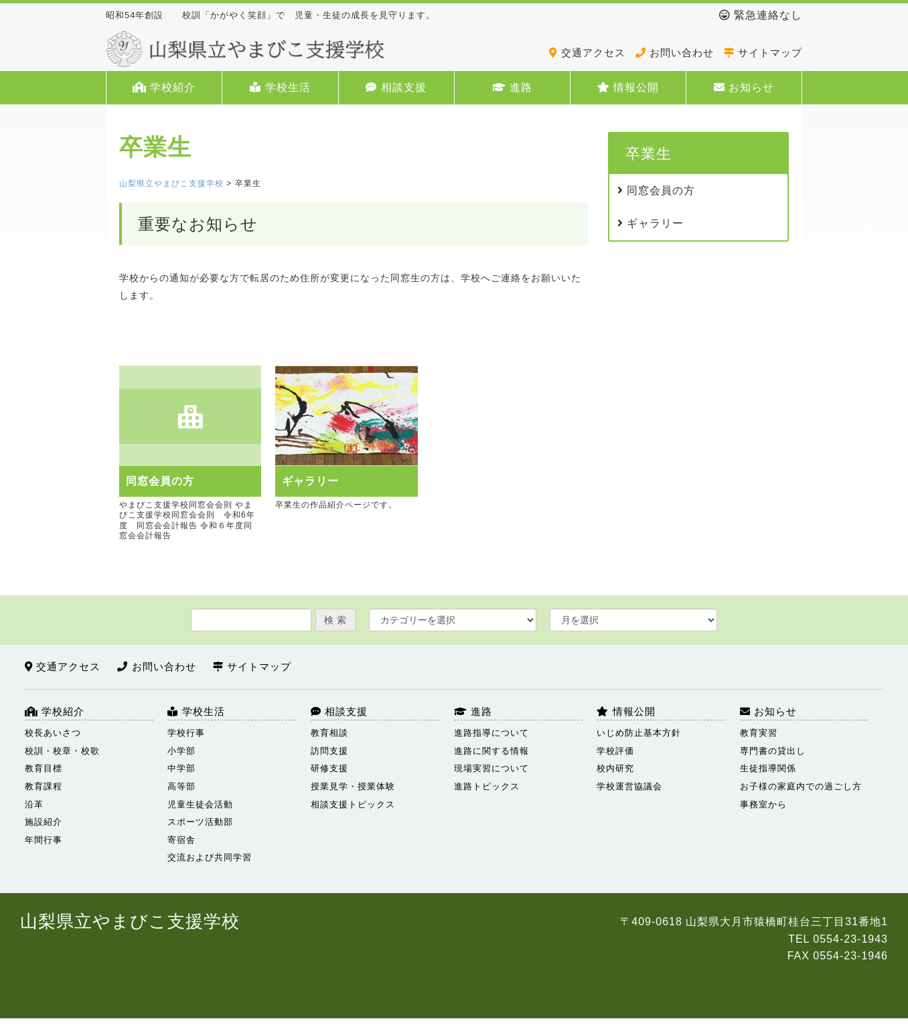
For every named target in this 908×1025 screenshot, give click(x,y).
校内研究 (615, 768)
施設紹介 (43, 822)
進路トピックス (487, 786)
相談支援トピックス (353, 804)
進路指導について (491, 733)
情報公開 (628, 87)
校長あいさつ (53, 733)
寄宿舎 (181, 840)
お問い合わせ (674, 52)
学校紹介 (164, 87)
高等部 (181, 786)
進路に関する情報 (491, 751)
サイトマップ (763, 52)
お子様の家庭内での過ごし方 (801, 786)
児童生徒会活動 (200, 804)
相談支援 (396, 87)
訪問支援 (329, 751)
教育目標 (43, 768)
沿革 (34, 804)
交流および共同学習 (209, 857)
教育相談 (329, 733)
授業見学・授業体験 (353, 786)
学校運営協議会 (629, 786)
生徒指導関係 (768, 768)
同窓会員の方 (656, 190)
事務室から (763, 804)
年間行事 (43, 840)
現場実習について (491, 768)
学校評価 (615, 751)
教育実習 (758, 733)
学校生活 (280, 87)
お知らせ (744, 87)
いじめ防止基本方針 (639, 733)
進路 (512, 87)
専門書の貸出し (773, 751)
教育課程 (43, 786)
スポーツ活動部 (200, 822)
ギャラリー (650, 223)
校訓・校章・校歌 (62, 751)
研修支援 (329, 768)
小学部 (181, 751)
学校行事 (186, 733)
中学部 (181, 768)
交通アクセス (587, 52)
